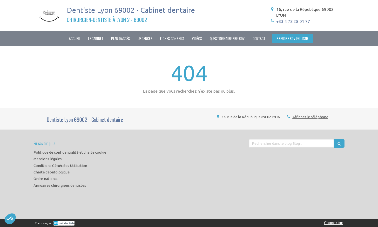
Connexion (333, 222)
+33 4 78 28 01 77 (293, 21)
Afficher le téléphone (310, 117)
